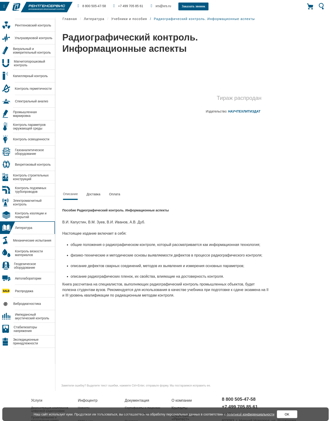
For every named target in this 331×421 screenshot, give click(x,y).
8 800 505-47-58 (92, 6)
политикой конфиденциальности (250, 414)
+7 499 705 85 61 (129, 6)
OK (287, 414)
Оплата (114, 194)
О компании (181, 400)
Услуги (36, 400)
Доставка (93, 194)
